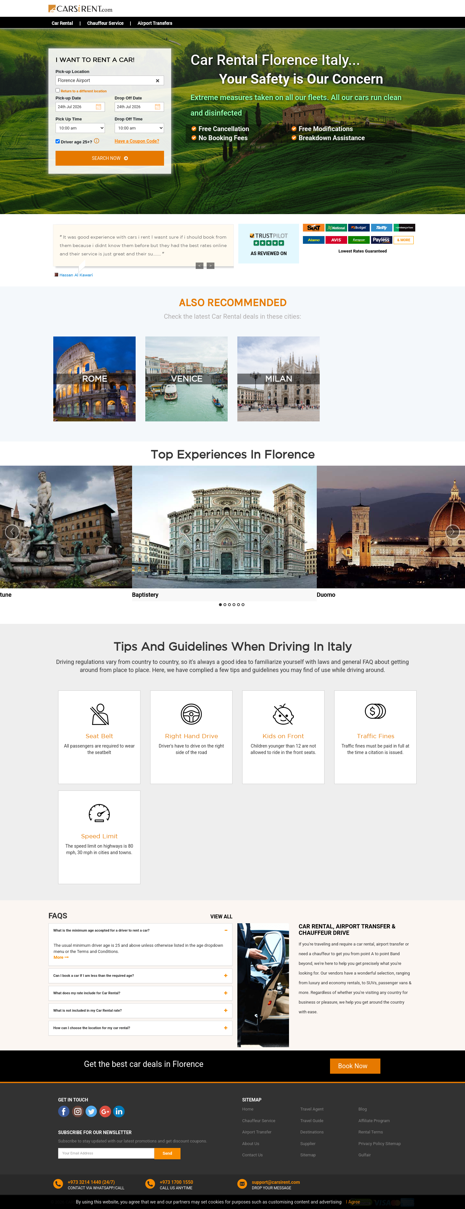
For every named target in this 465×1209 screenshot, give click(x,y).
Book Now (355, 1066)
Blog (362, 1109)
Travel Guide (311, 1120)
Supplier (307, 1143)
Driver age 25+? (77, 141)
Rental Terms (370, 1132)
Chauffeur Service (105, 23)
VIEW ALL (221, 917)
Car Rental (62, 23)
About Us (250, 1143)
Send (167, 1153)
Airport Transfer (257, 1132)
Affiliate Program (374, 1120)
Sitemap (308, 1154)
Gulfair (364, 1154)
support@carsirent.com (276, 1182)
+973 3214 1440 (84, 1182)
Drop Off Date (128, 98)
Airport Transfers (155, 23)
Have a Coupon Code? (137, 141)
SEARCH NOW (110, 158)
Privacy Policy (371, 1143)
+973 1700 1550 (176, 1182)
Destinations (312, 1132)
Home (247, 1109)
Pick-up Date (68, 98)
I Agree (353, 1201)
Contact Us (252, 1154)
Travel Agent (312, 1109)
